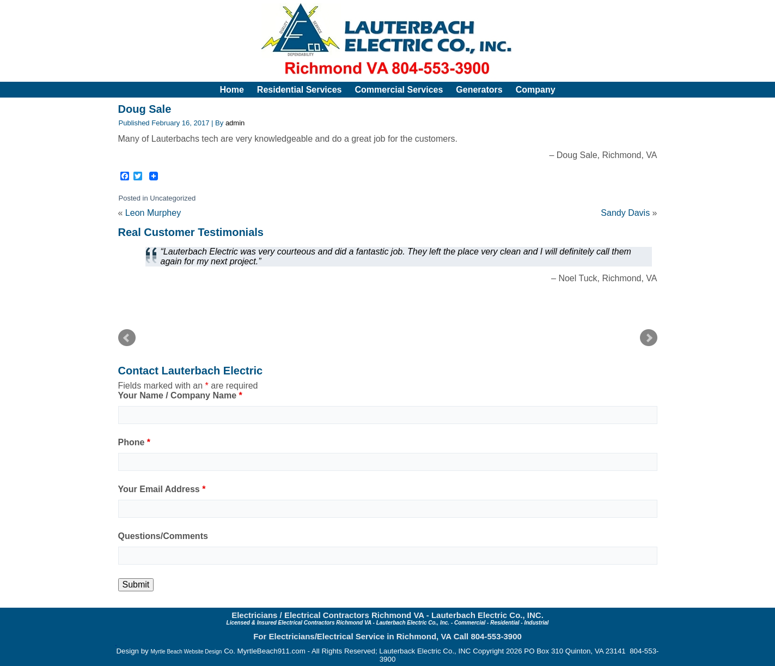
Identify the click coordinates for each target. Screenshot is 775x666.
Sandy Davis (625, 212)
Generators (479, 89)
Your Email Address (162, 489)
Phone (134, 442)
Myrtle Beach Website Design (186, 652)
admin (235, 123)
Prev (127, 338)
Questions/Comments (163, 536)
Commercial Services (399, 89)
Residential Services (299, 89)
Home (231, 89)
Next (648, 338)
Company (536, 89)
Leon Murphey (153, 212)
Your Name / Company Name (180, 395)
